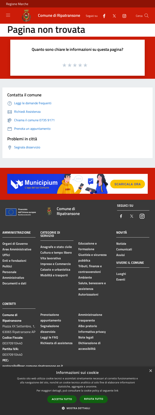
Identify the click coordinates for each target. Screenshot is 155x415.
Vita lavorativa (50, 258)
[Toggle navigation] (8, 15)
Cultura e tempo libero (56, 252)
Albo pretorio (87, 325)
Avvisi (120, 254)
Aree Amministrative (16, 249)
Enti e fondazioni (14, 260)
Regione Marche (17, 3)
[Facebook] (102, 15)
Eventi (120, 279)
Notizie (121, 243)
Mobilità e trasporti (54, 275)
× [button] (150, 370)
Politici (7, 266)
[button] (77, 408)
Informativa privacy (92, 331)
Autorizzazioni (88, 294)
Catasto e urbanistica (55, 269)
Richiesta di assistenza (56, 343)
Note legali (85, 337)
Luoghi (121, 273)
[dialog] (77, 391)
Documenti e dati (14, 283)
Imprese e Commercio (55, 263)
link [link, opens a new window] (116, 390)
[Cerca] (146, 15)
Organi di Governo (15, 243)
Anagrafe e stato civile (56, 246)
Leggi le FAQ (49, 337)
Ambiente (85, 277)
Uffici (6, 254)
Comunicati (124, 249)
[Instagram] (123, 15)
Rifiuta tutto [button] (93, 399)
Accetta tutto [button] (62, 399)
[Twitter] (113, 15)
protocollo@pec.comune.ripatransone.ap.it (32, 365)
